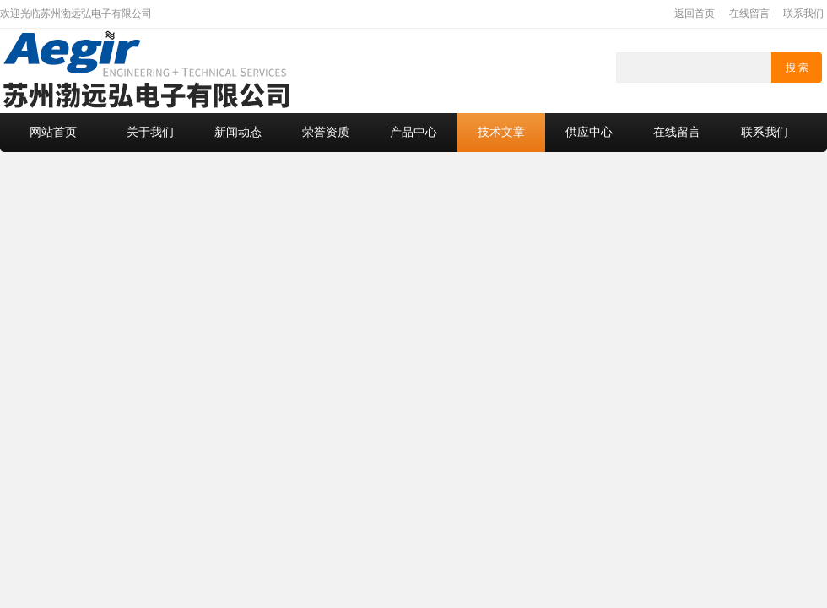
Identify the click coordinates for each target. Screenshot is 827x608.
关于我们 (150, 132)
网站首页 (53, 132)
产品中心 (413, 132)
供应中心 (589, 132)
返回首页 (694, 13)
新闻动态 (238, 132)
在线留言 (749, 13)
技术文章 (501, 132)
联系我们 (803, 13)
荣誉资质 (325, 132)
